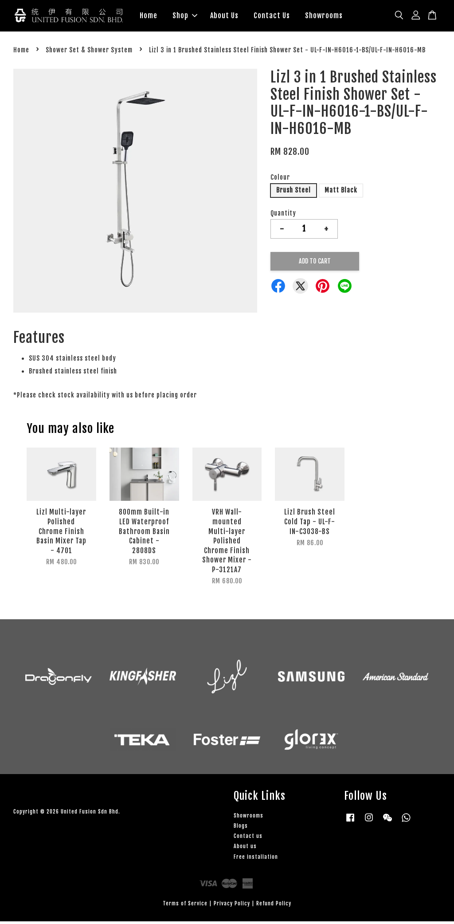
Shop (184, 16)
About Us (224, 16)
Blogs (241, 828)
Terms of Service (185, 905)
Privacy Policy (232, 905)
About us (245, 848)
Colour (280, 180)
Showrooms (324, 16)
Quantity (283, 215)
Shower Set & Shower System (89, 52)
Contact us (248, 838)
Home (148, 16)
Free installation (256, 859)
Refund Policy (273, 905)
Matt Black (341, 193)
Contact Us (272, 16)
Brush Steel (293, 193)
